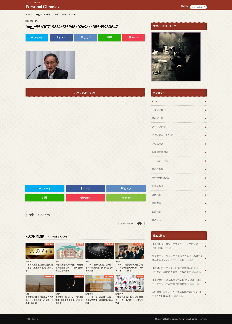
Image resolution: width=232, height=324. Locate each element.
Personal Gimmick (43, 6)
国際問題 (156, 203)
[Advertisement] (85, 135)
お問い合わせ (32, 319)
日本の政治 (158, 186)
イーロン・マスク (161, 160)
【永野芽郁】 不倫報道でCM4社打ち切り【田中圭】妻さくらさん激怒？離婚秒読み (176, 282)
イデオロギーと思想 (162, 135)
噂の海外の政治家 (161, 177)
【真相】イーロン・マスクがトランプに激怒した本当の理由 (177, 246)
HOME (184, 5)
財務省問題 (158, 143)
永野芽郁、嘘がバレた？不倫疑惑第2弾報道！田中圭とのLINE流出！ (177, 294)
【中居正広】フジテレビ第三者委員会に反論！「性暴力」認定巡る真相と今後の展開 (177, 270)
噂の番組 (156, 220)
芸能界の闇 (158, 118)
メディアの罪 (159, 126)
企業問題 (156, 211)
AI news (156, 101)
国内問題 (156, 194)
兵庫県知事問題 (160, 152)
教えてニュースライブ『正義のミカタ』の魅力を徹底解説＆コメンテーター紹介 (177, 258)
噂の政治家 (158, 169)
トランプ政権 (159, 109)
